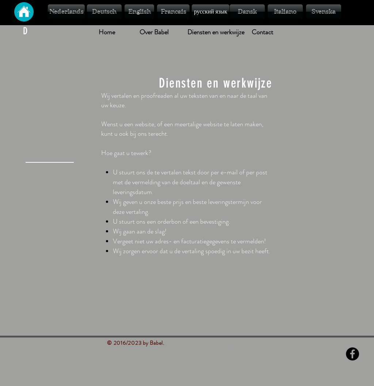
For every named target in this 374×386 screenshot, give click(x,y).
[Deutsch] (104, 11)
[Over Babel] (154, 32)
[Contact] (262, 32)
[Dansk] (247, 11)
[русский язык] (210, 11)
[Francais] (173, 11)
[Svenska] (323, 11)
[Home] (107, 32)
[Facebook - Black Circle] (352, 353)
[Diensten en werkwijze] (215, 32)
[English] (139, 11)
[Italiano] (285, 11)
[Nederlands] (66, 11)
